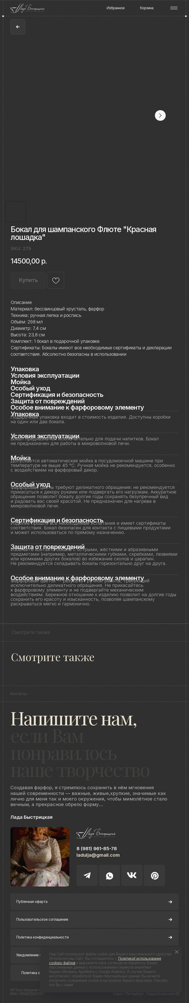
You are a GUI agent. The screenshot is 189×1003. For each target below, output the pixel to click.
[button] (174, 8)
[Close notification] (176, 951)
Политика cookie (35, 973)
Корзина (147, 8)
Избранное (115, 8)
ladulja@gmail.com (98, 855)
